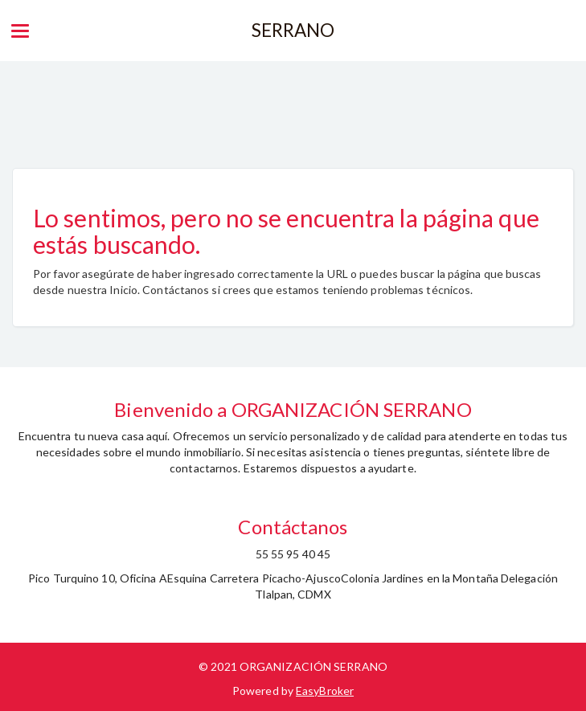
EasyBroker (325, 690)
